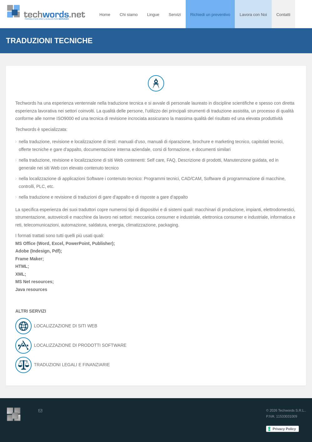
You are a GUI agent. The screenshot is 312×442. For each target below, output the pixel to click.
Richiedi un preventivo (210, 14)
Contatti (283, 14)
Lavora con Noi (253, 14)
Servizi (175, 14)
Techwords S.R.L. (291, 410)
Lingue (153, 14)
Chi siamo (129, 14)
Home (104, 14)
